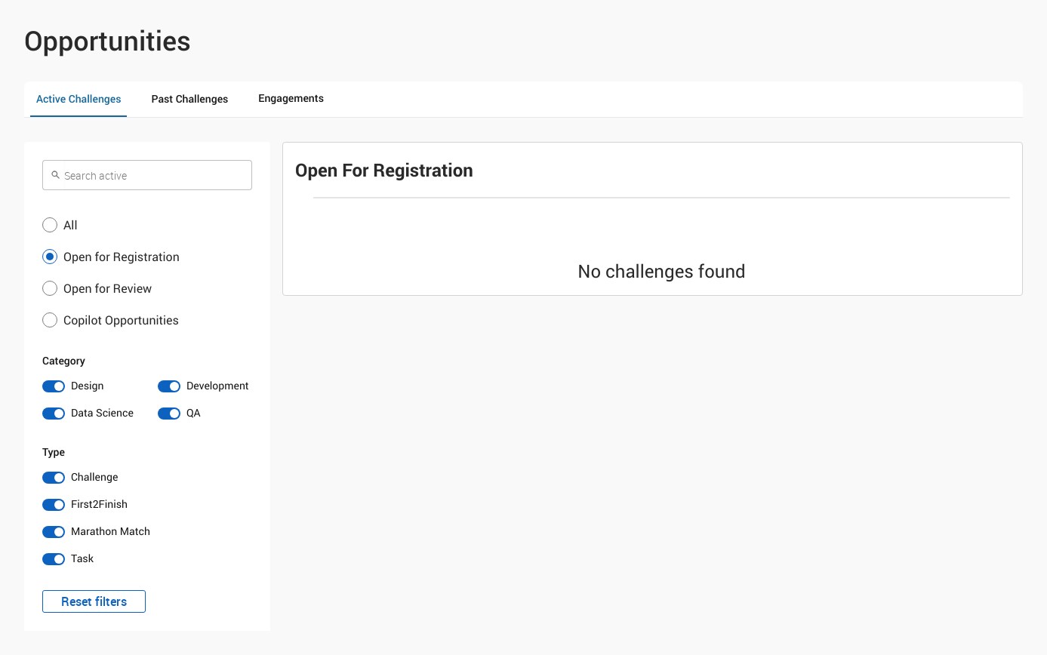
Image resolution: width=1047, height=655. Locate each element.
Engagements (291, 98)
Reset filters (94, 601)
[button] (147, 225)
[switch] (89, 386)
